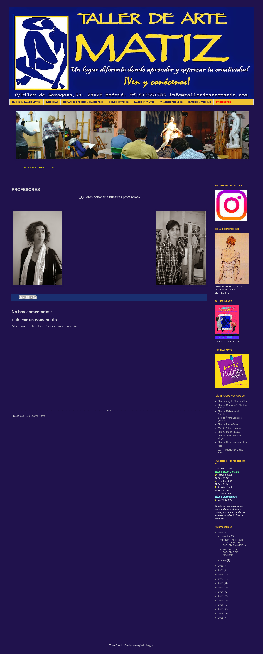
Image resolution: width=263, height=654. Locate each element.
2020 (221, 579)
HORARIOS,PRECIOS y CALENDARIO (83, 102)
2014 (221, 605)
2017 (221, 592)
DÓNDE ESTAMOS (119, 102)
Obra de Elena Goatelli (229, 424)
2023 (221, 565)
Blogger (149, 645)
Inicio (109, 410)
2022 (221, 570)
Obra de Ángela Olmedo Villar (232, 401)
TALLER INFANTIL (144, 102)
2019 (221, 583)
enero (224, 560)
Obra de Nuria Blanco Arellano (232, 442)
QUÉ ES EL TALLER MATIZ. (26, 102)
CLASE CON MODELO (199, 102)
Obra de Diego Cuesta (229, 432)
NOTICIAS (52, 102)
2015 (221, 600)
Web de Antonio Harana (229, 428)
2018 (221, 587)
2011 (221, 618)
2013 (221, 609)
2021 (221, 574)
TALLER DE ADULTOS (171, 102)
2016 (221, 596)
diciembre (226, 536)
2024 (221, 532)
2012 (221, 613)
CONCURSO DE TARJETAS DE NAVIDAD (229, 552)
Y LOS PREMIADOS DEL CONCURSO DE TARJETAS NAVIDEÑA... (234, 543)
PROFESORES (223, 102)
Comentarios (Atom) (35, 416)
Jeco (220, 446)
